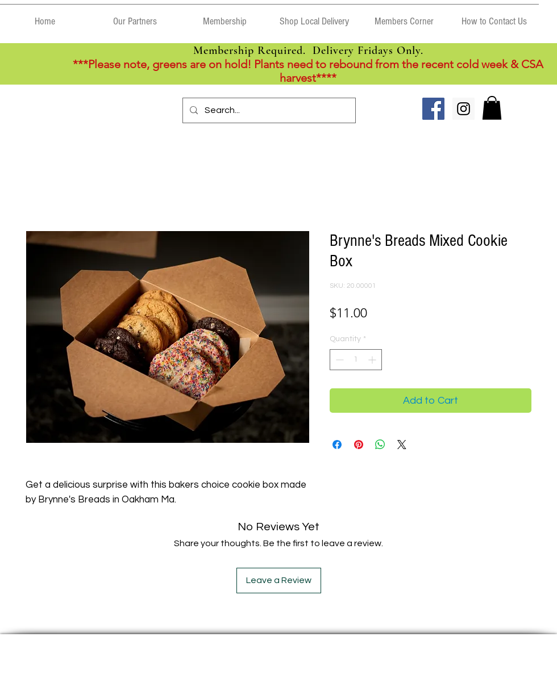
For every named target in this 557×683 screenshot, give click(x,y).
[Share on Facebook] (337, 444)
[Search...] (268, 110)
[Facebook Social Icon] (433, 109)
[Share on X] (402, 444)
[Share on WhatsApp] (380, 444)
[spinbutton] (356, 360)
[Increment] (373, 360)
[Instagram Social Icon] (463, 109)
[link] (492, 108)
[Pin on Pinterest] (358, 444)
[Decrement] (338, 360)
